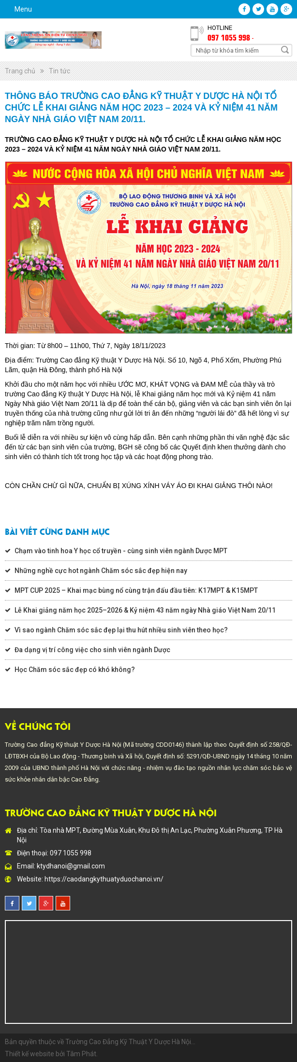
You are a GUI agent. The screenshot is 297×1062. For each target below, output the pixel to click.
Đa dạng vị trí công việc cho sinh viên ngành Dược (92, 650)
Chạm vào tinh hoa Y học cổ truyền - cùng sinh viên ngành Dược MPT (121, 551)
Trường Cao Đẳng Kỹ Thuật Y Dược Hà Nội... (130, 1042)
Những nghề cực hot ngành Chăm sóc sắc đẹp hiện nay (101, 570)
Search (285, 50)
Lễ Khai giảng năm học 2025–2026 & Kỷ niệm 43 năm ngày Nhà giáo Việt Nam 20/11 (145, 610)
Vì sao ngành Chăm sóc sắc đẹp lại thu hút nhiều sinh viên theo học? (121, 630)
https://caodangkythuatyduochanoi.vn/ (104, 879)
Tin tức (59, 71)
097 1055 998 (229, 37)
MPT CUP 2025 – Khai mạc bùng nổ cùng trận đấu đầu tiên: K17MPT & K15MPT (136, 590)
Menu (23, 9)
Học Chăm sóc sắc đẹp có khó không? (75, 669)
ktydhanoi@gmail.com (71, 866)
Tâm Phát (81, 1054)
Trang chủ (20, 71)
